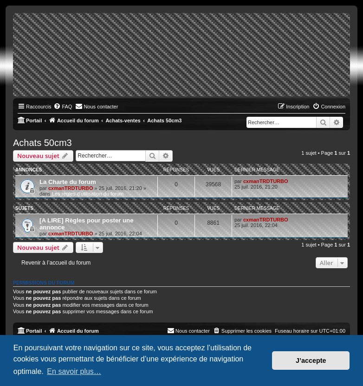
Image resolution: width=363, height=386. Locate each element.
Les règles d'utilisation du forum (87, 193)
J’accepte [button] (311, 360)
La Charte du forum (67, 181)
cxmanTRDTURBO (70, 188)
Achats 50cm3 (42, 143)
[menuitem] (62, 106)
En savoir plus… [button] (74, 371)
